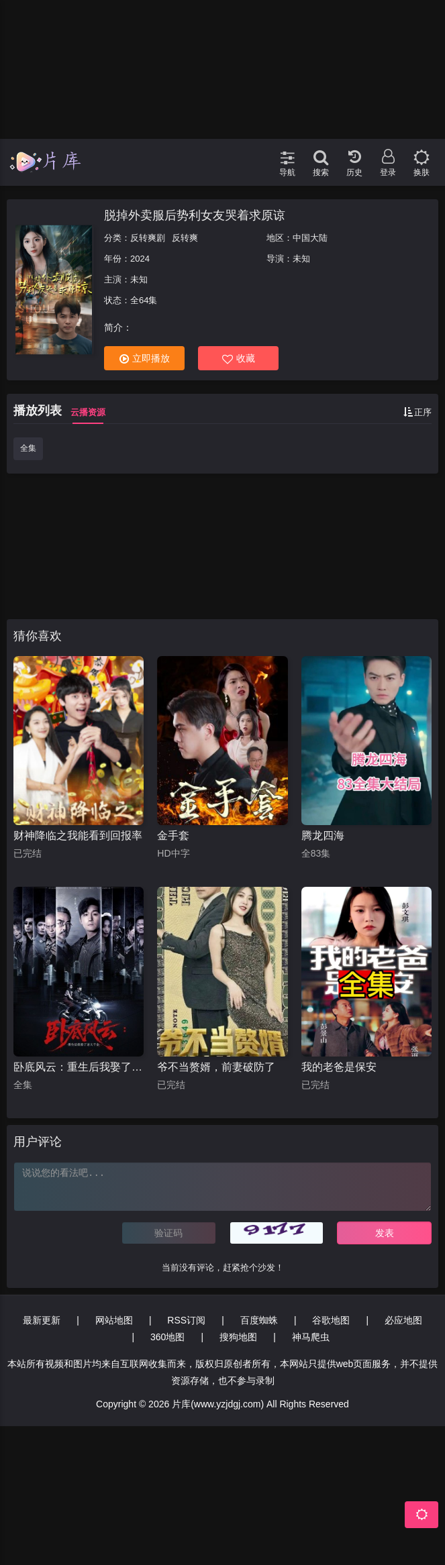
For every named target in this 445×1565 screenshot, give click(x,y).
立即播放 (144, 358)
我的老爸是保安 (339, 1067)
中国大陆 (310, 238)
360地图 (167, 1337)
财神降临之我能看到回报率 (77, 835)
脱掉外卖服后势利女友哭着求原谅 (194, 215)
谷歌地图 (331, 1320)
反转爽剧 (147, 238)
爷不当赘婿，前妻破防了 (216, 1067)
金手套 (173, 835)
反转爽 (185, 238)
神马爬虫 (311, 1337)
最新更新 (41, 1320)
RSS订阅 (186, 1320)
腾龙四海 (322, 835)
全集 (28, 448)
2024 (140, 259)
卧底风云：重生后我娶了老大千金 (78, 1067)
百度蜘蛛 (259, 1320)
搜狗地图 (238, 1337)
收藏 (238, 358)
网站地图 (114, 1320)
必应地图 (403, 1320)
